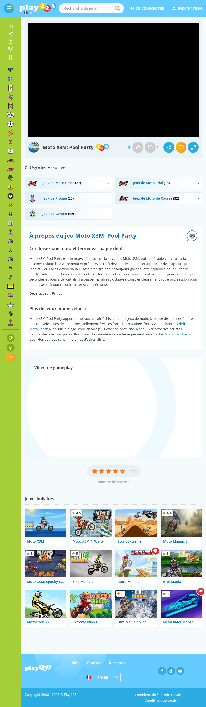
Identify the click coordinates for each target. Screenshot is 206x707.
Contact (94, 662)
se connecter (147, 8)
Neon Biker (145, 329)
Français (97, 677)
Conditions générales (162, 700)
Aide (75, 662)
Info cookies (173, 695)
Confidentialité (146, 695)
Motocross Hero (177, 334)
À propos (117, 662)
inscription (187, 8)
